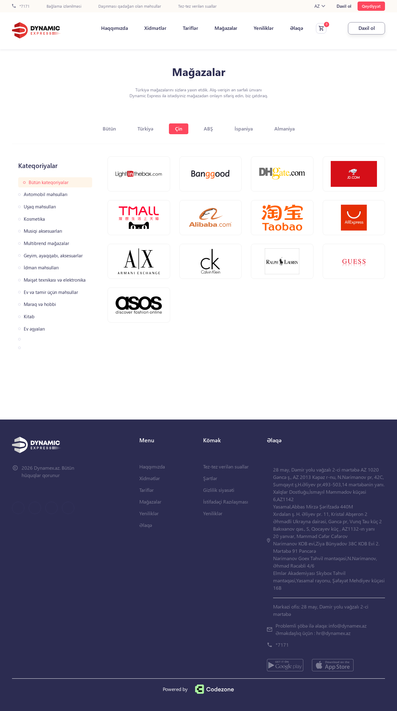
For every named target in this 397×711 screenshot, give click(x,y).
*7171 (21, 6)
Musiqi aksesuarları (43, 231)
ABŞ (208, 128)
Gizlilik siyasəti (218, 490)
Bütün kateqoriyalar (48, 182)
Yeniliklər (264, 28)
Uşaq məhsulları (40, 207)
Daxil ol (344, 6)
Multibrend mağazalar (46, 243)
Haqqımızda (114, 28)
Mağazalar (226, 28)
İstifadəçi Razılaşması (225, 501)
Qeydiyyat (371, 6)
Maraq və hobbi (40, 304)
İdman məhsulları (41, 268)
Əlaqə (296, 28)
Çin (178, 128)
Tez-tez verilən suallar (197, 6)
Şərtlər (210, 478)
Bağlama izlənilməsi (64, 6)
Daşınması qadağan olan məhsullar (129, 6)
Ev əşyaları (34, 329)
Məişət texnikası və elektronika (55, 280)
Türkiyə (145, 128)
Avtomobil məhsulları (46, 194)
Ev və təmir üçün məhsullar (51, 292)
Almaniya (284, 128)
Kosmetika (34, 219)
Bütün (109, 128)
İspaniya (244, 128)
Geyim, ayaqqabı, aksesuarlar (53, 256)
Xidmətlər (155, 28)
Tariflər (190, 28)
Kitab (29, 316)
